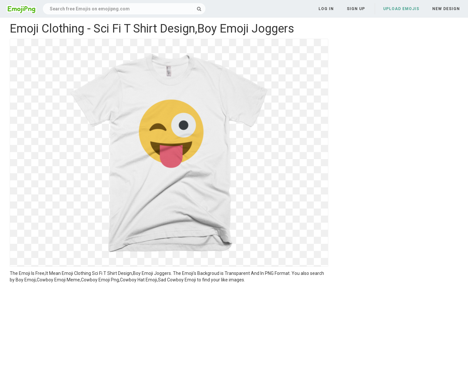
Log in (326, 9)
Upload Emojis (401, 9)
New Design (446, 9)
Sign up (356, 9)
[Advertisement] (169, 331)
